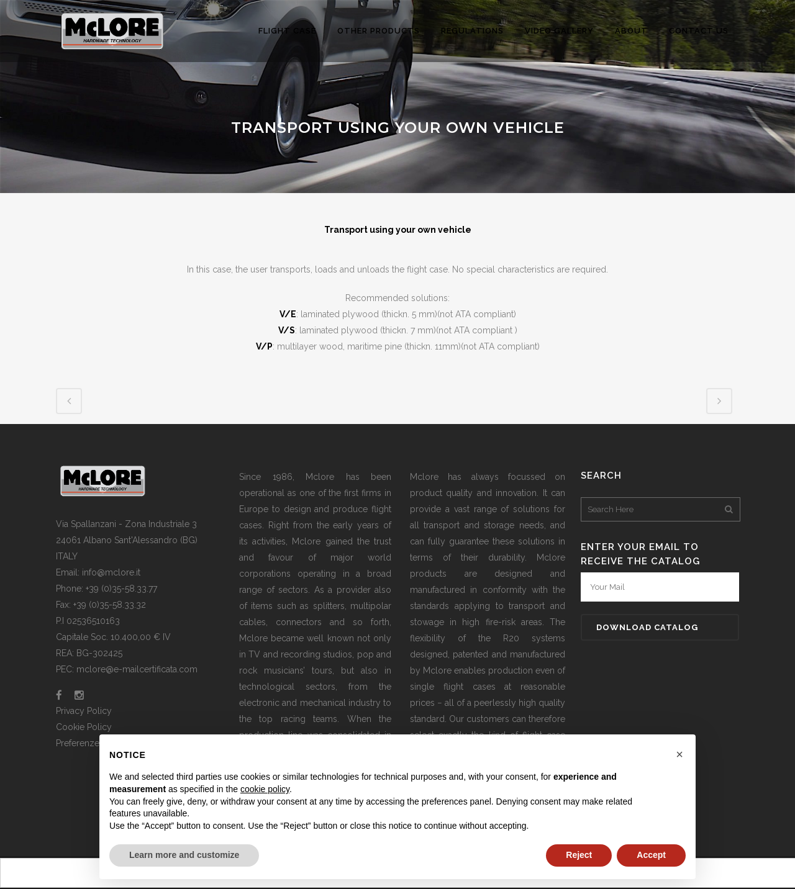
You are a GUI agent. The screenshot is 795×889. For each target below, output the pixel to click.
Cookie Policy (84, 727)
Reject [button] (579, 855)
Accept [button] (651, 855)
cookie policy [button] (264, 789)
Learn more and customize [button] (184, 855)
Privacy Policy (84, 711)
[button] (679, 754)
